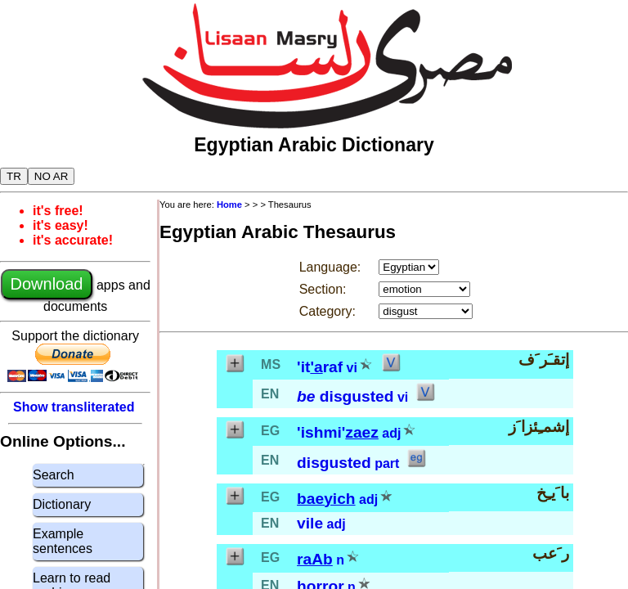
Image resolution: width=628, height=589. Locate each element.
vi (352, 368)
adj (391, 433)
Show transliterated (73, 407)
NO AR (51, 176)
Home (229, 204)
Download (47, 284)
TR (14, 176)
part (387, 463)
